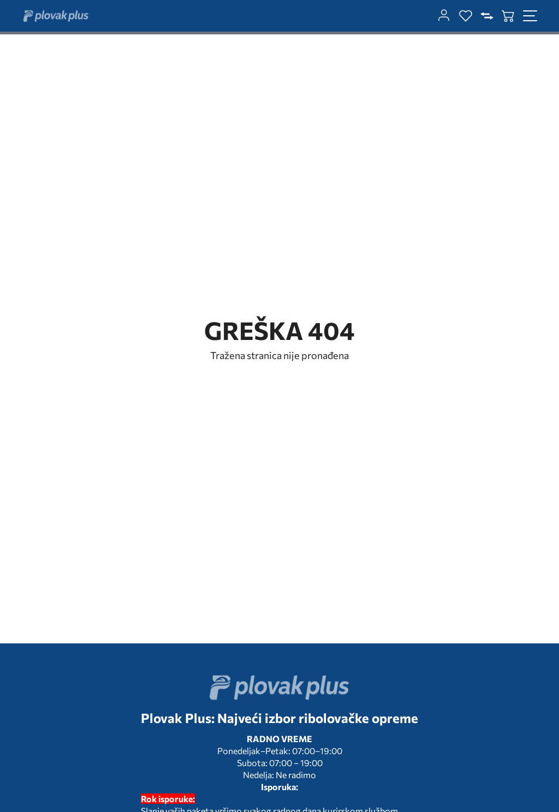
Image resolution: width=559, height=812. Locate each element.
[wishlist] (465, 16)
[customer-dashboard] (444, 15)
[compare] (486, 16)
